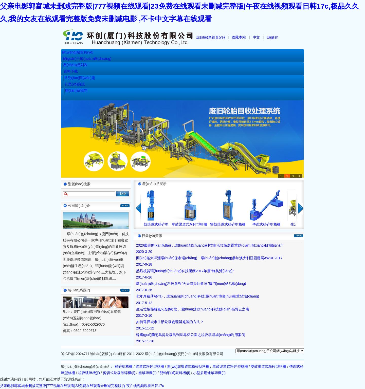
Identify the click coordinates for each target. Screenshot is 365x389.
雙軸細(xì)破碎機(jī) (175, 373)
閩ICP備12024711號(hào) (81, 354)
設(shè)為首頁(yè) (210, 37)
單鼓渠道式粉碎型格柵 (191, 224)
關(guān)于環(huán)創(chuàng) (87, 59)
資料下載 (71, 71)
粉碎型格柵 (124, 366)
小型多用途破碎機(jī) (209, 373)
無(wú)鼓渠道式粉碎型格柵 (188, 366)
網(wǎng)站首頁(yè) (77, 52)
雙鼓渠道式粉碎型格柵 (229, 224)
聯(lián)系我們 (76, 90)
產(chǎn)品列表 (75, 65)
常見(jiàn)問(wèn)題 (79, 78)
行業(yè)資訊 (75, 84)
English (272, 37)
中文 (256, 37)
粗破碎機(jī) (147, 373)
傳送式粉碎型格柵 (268, 224)
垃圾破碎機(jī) (89, 373)
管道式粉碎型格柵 (150, 366)
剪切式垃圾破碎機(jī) (119, 373)
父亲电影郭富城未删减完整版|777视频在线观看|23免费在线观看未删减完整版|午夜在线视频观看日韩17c (82, 386)
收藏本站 (239, 37)
